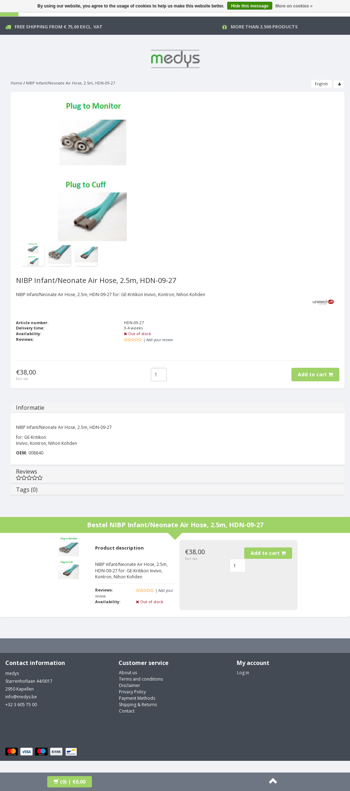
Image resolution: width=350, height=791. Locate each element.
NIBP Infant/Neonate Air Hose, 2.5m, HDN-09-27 (70, 83)
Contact (127, 711)
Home (16, 83)
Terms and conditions (141, 679)
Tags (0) (27, 489)
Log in (243, 673)
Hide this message (249, 6)
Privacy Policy (132, 692)
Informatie (30, 407)
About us (128, 673)
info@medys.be (21, 697)
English (321, 83)
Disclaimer (129, 685)
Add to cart (315, 374)
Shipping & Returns (138, 705)
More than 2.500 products (264, 26)
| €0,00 (70, 781)
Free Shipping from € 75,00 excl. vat (59, 26)
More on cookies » (294, 6)
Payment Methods (137, 698)
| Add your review (158, 339)
